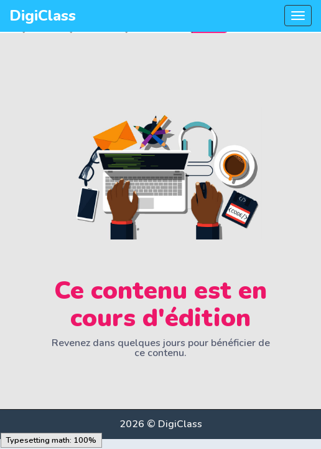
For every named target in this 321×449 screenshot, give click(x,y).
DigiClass (42, 16)
